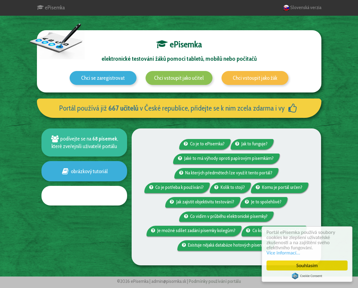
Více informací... (284, 253)
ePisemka (51, 7)
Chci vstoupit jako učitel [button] (179, 78)
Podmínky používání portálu (215, 281)
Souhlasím (308, 265)
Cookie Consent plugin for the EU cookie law (308, 276)
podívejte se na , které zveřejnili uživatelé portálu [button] (84, 142)
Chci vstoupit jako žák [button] (255, 78)
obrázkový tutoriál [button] (84, 171)
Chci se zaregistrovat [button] (103, 78)
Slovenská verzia (302, 8)
